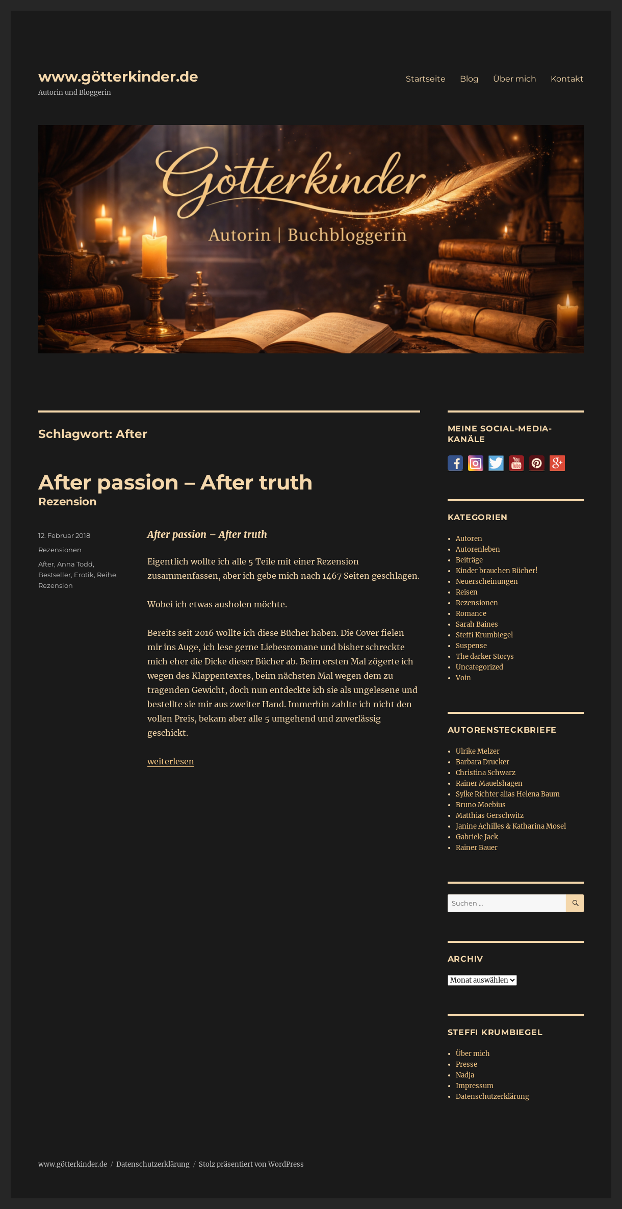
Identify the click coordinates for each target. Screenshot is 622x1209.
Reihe (106, 575)
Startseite (426, 79)
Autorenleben (478, 549)
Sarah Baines (477, 624)
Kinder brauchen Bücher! (497, 571)
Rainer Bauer (477, 847)
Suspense (471, 645)
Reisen (467, 592)
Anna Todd (75, 564)
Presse (466, 1064)
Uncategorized (479, 667)
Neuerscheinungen (487, 581)
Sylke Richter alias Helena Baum (508, 794)
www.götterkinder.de (118, 76)
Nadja (465, 1075)
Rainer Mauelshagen (489, 783)
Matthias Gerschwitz (490, 815)
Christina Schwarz (485, 772)
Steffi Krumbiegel (484, 635)
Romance (471, 613)
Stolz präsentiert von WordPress (251, 1164)
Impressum (475, 1086)
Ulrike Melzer (478, 751)
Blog (469, 79)
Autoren (469, 538)
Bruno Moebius (481, 805)
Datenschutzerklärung (492, 1096)
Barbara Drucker (482, 762)
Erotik (84, 575)
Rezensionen (60, 550)
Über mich (514, 79)
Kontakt (567, 79)
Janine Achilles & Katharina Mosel (511, 826)
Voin (463, 678)
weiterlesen (170, 761)
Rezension (55, 585)
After (46, 564)
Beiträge (469, 560)
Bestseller (54, 575)
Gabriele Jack (477, 837)
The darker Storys (485, 656)
